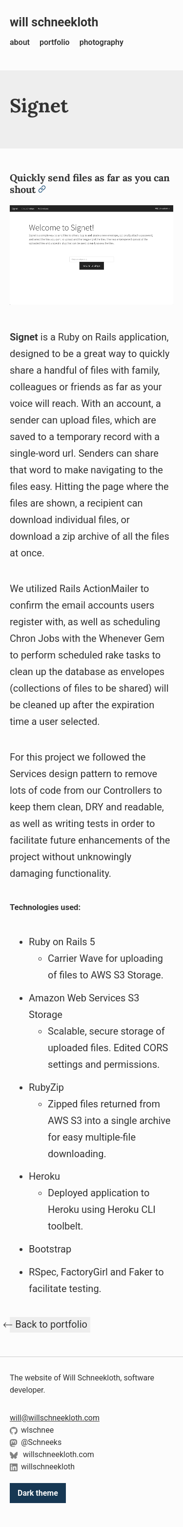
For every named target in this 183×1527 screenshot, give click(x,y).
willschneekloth (42, 1466)
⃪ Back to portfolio (50, 1324)
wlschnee (32, 1430)
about (20, 42)
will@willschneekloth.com (55, 1417)
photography (101, 42)
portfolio (55, 42)
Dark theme (38, 1493)
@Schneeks (35, 1442)
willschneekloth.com (52, 1454)
